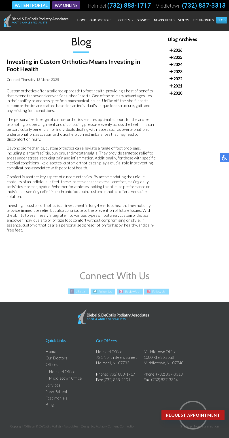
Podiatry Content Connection (115, 426)
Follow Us (105, 291)
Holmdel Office (62, 371)
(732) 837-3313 (204, 6)
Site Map (186, 426)
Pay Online (66, 5)
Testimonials (203, 20)
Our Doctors (100, 20)
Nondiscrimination (206, 426)
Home (81, 20)
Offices (124, 20)
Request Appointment (193, 415)
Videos (183, 20)
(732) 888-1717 (129, 6)
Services (144, 20)
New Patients (164, 20)
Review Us (132, 291)
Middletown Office (65, 378)
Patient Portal (31, 5)
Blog (222, 20)
